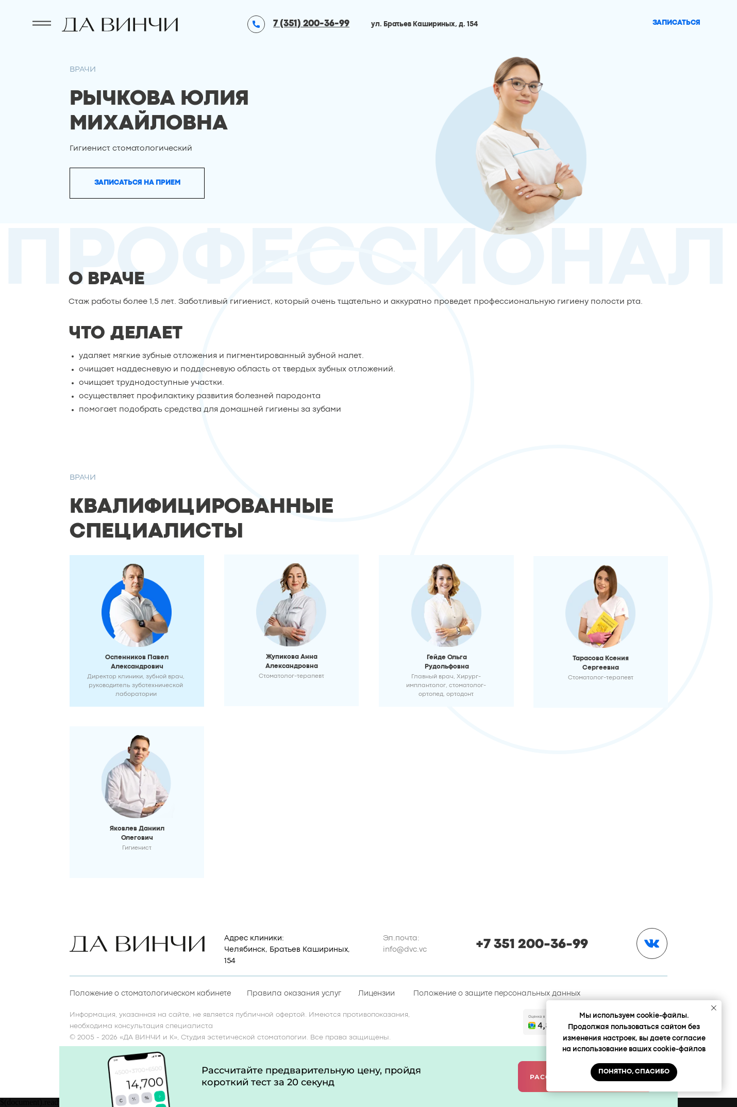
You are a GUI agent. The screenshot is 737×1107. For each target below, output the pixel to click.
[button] (137, 183)
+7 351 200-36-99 (532, 944)
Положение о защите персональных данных (496, 993)
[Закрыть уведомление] (714, 1008)
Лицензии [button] (376, 993)
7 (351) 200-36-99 (311, 24)
